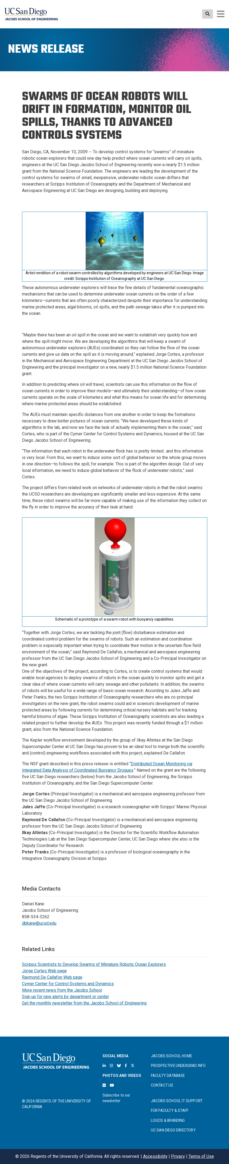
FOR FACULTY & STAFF (170, 1110)
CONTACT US (162, 1085)
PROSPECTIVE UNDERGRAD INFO (178, 1065)
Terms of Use (201, 1156)
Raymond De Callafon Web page (52, 977)
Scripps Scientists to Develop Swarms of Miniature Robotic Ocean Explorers (94, 964)
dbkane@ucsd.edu (39, 923)
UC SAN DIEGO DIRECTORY (173, 1130)
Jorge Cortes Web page (44, 970)
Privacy (178, 1156)
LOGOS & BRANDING (168, 1120)
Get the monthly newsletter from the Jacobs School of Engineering (84, 1003)
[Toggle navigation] (221, 14)
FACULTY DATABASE (168, 1075)
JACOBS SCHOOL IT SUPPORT (177, 1101)
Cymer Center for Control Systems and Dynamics (68, 983)
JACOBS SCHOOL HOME (171, 1056)
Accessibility (155, 1156)
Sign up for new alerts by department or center (65, 996)
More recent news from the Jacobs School (62, 990)
